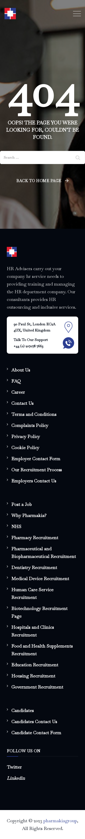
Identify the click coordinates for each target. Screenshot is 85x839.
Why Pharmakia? (28, 515)
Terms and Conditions (33, 414)
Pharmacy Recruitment (34, 538)
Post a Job (21, 504)
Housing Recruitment (33, 676)
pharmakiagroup (60, 821)
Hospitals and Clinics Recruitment (32, 631)
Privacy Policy (25, 436)
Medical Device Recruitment (40, 579)
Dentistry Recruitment (34, 567)
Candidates (22, 710)
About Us (20, 370)
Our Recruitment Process (36, 470)
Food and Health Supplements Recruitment (42, 650)
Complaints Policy (29, 425)
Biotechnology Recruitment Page (39, 612)
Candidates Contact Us (34, 722)
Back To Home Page (38, 180)
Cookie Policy (25, 447)
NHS (16, 526)
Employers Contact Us (33, 481)
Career (18, 392)
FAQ (16, 381)
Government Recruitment (37, 687)
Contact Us (22, 403)
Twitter (14, 767)
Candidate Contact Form (36, 733)
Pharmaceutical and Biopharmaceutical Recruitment (43, 552)
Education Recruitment (34, 665)
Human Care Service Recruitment (32, 593)
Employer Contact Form (35, 459)
